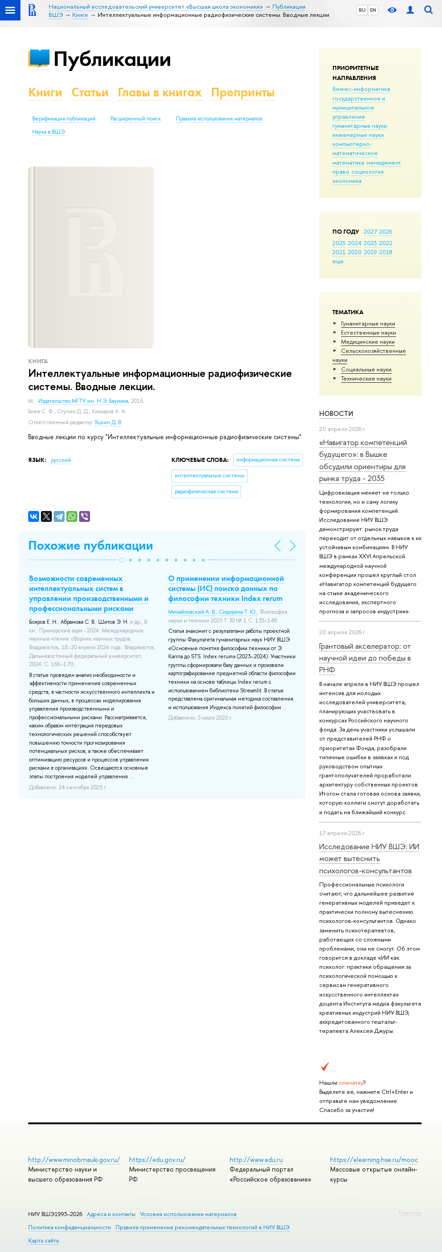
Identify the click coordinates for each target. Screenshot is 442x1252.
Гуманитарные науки (368, 323)
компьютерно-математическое (355, 148)
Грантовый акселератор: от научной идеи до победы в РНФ (365, 658)
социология (368, 171)
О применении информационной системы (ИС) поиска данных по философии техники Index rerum (226, 588)
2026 (385, 231)
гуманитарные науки (359, 125)
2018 (385, 252)
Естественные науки (368, 332)
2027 (370, 231)
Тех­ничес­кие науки (366, 378)
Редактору (410, 1212)
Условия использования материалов (188, 1214)
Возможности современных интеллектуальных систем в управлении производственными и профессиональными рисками (89, 593)
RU (362, 10)
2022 (385, 243)
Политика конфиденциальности (69, 1227)
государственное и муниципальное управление (358, 107)
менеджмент (384, 162)
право (340, 171)
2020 (355, 252)
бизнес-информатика (361, 89)
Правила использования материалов (219, 118)
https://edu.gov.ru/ (157, 1159)
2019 (370, 252)
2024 (355, 243)
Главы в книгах (160, 92)
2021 (339, 252)
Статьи (90, 92)
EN (373, 10)
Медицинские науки (368, 341)
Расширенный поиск (135, 118)
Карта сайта (43, 1240)
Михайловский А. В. (192, 612)
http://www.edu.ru (256, 1159)
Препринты (243, 92)
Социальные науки (366, 369)
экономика (347, 180)
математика (348, 162)
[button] (121, 560)
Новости (336, 413)
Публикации (112, 58)
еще (338, 261)
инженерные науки (358, 134)
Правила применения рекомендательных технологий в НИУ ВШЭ (203, 1227)
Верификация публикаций (63, 118)
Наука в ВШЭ (48, 131)
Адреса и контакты (111, 1214)
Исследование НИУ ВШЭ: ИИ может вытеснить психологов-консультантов (369, 858)
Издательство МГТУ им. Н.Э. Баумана (83, 401)
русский (61, 460)
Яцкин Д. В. (108, 422)
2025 (339, 243)
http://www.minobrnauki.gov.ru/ (74, 1159)
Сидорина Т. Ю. (238, 612)
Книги (45, 92)
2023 (370, 243)
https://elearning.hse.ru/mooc (374, 1159)
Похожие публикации (90, 545)
